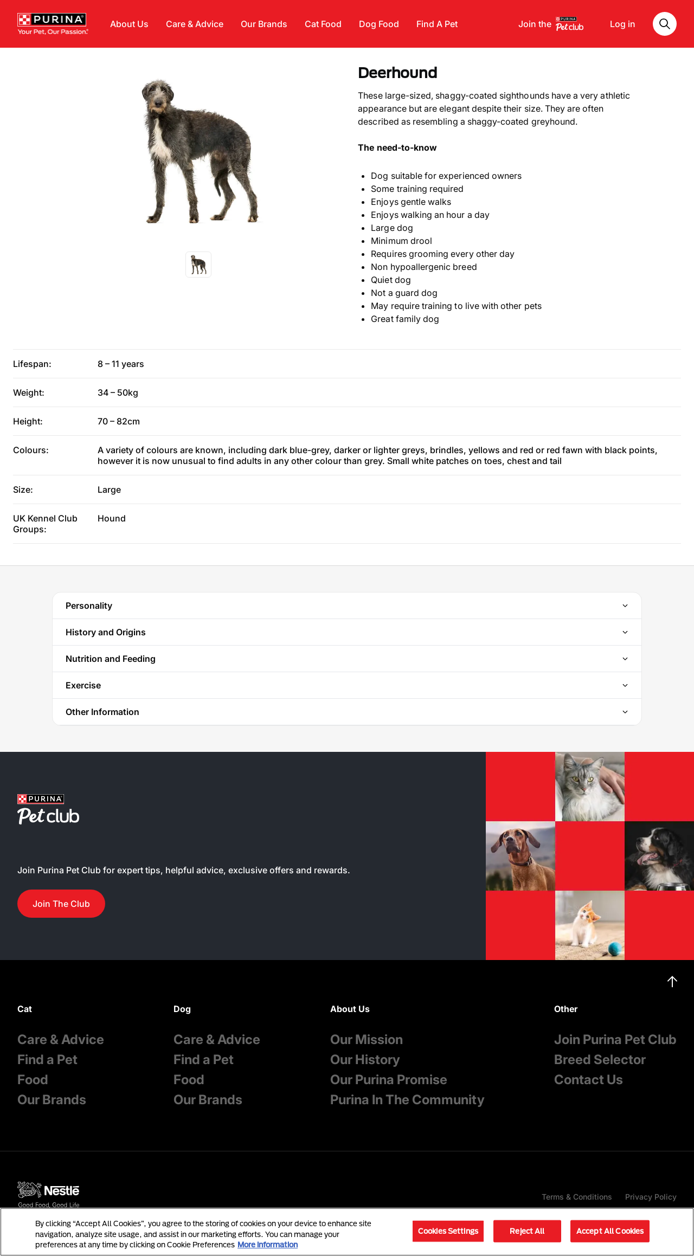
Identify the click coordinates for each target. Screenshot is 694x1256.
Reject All (527, 1230)
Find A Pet (437, 23)
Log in (622, 23)
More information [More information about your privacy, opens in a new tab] (267, 1244)
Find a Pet (47, 1059)
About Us (129, 23)
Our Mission (366, 1039)
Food (32, 1079)
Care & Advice (194, 23)
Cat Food (323, 23)
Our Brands (264, 23)
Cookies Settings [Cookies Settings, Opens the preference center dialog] (448, 1230)
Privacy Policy (651, 1196)
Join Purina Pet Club (615, 1039)
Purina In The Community (407, 1099)
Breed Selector (600, 1059)
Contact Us (588, 1079)
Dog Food (379, 23)
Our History (365, 1059)
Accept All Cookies (610, 1230)
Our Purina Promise (388, 1079)
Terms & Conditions (577, 1196)
